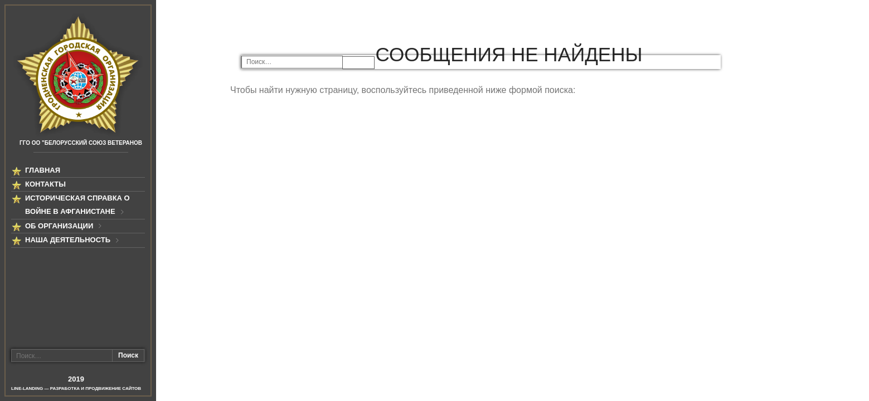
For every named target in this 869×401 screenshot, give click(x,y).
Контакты (45, 184)
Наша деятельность (67, 240)
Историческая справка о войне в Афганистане (77, 205)
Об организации (59, 226)
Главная (42, 170)
